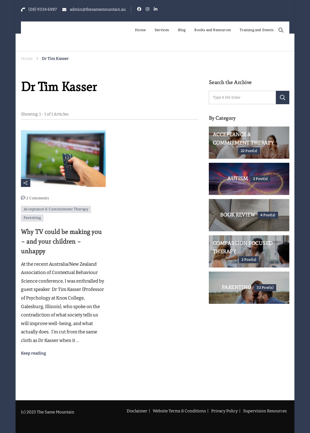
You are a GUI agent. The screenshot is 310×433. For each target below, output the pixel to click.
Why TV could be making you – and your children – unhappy (61, 241)
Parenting (32, 218)
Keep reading (33, 353)
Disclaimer (137, 411)
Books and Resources (212, 30)
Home (140, 30)
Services (162, 30)
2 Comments (37, 198)
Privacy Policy (224, 411)
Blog (182, 30)
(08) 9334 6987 (42, 9)
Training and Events (256, 30)
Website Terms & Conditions (179, 411)
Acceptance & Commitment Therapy (56, 209)
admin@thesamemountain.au (98, 9)
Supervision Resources (265, 411)
